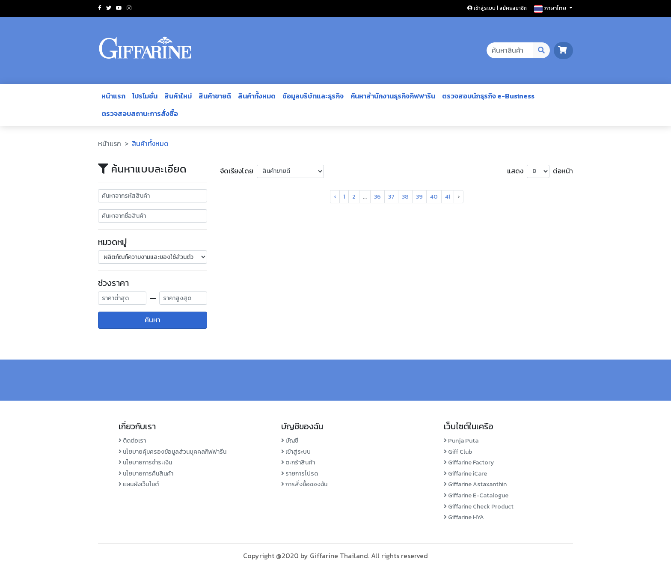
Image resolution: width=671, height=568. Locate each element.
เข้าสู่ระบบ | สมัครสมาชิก (497, 8)
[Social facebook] (99, 8)
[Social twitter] (108, 8)
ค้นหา (152, 320)
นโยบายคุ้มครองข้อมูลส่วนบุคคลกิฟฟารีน (172, 451)
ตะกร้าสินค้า (298, 462)
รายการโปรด (299, 473)
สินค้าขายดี (215, 96)
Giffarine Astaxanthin (475, 484)
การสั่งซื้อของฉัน (304, 484)
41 (447, 196)
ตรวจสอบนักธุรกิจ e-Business (488, 96)
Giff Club (458, 451)
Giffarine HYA (464, 517)
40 (434, 196)
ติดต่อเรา (132, 440)
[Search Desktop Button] (541, 50)
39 (419, 196)
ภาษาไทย (550, 8)
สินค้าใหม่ (178, 96)
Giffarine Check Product (479, 506)
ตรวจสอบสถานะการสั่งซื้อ (139, 113)
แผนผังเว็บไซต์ (139, 484)
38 (405, 196)
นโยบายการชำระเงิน (145, 462)
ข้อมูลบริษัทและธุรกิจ (313, 96)
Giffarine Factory (469, 462)
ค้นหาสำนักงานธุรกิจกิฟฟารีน (392, 96)
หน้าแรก (113, 96)
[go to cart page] (563, 50)
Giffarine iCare (465, 473)
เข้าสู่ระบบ (296, 451)
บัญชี (289, 440)
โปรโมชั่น (144, 96)
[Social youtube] (119, 8)
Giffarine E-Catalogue (476, 495)
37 (391, 196)
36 (377, 196)
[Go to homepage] (145, 50)
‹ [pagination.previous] (335, 196)
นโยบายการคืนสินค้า (146, 473)
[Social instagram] (129, 8)
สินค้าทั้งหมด (257, 96)
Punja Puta (461, 440)
